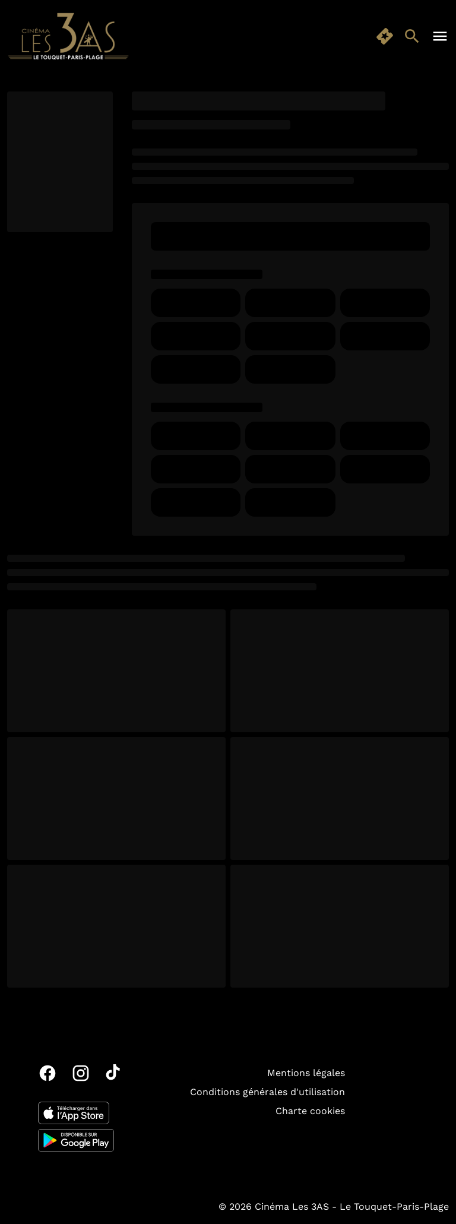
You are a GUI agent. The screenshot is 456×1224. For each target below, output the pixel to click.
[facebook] (47, 1073)
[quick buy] (384, 36)
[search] (412, 36)
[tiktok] (114, 1073)
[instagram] (80, 1073)
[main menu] (440, 36)
